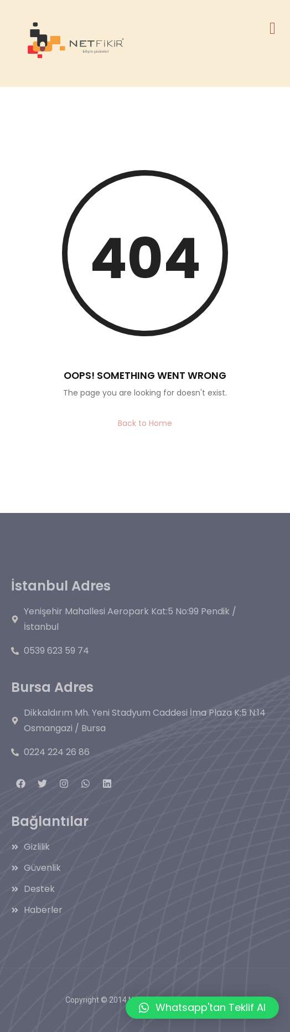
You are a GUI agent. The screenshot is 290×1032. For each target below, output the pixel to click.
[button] (202, 1008)
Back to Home (145, 423)
